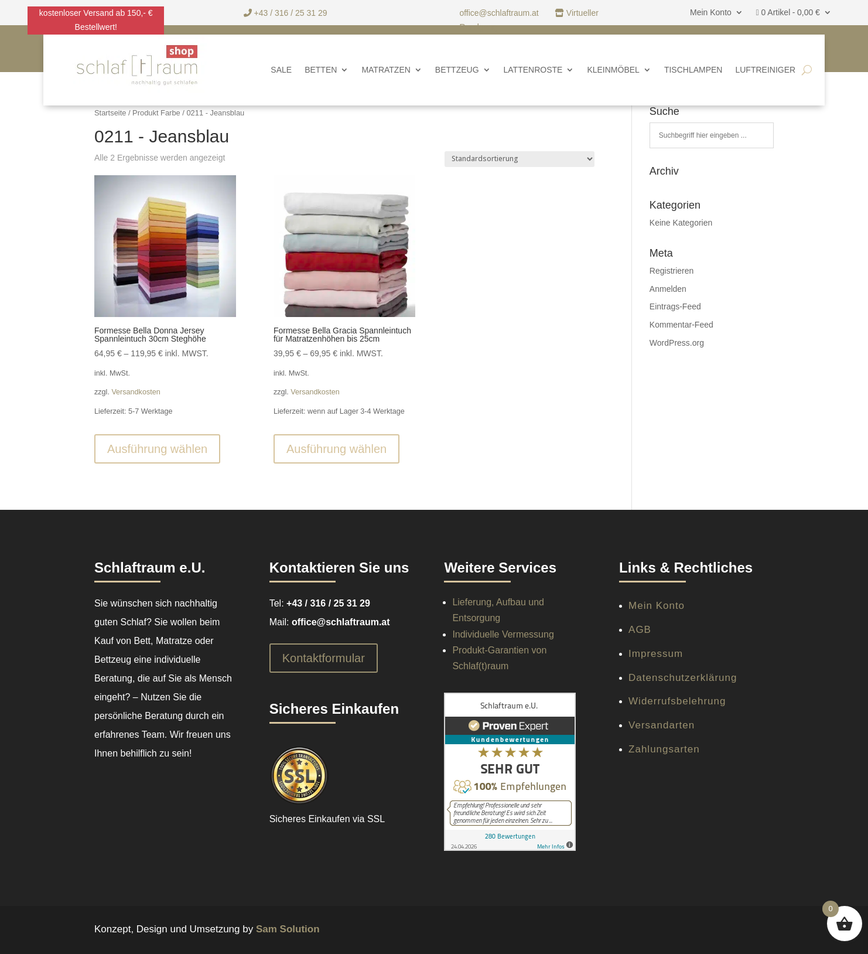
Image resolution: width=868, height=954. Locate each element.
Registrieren (671, 270)
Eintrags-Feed (675, 306)
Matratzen (385, 70)
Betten (321, 70)
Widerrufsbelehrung (677, 701)
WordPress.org (677, 342)
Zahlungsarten (664, 749)
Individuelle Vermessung (502, 634)
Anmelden (668, 289)
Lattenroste (533, 70)
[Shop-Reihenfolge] (519, 159)
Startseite (110, 112)
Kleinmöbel (613, 70)
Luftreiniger (765, 70)
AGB (639, 629)
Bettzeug (457, 70)
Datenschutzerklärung (682, 677)
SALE (281, 70)
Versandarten (661, 725)
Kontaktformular (323, 658)
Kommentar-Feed (681, 324)
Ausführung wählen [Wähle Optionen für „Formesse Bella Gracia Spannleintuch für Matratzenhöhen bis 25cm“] (336, 448)
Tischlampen (693, 70)
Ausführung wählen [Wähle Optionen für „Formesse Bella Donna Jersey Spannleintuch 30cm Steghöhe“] (157, 448)
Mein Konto (711, 12)
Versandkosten (135, 392)
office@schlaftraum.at (500, 13)
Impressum (655, 653)
